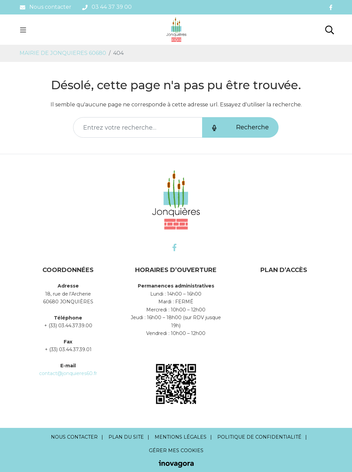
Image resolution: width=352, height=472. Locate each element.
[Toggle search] (329, 30)
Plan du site (126, 437)
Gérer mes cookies (176, 450)
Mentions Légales (180, 437)
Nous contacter (74, 437)
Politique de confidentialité (259, 437)
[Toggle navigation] (23, 29)
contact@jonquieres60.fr (68, 373)
